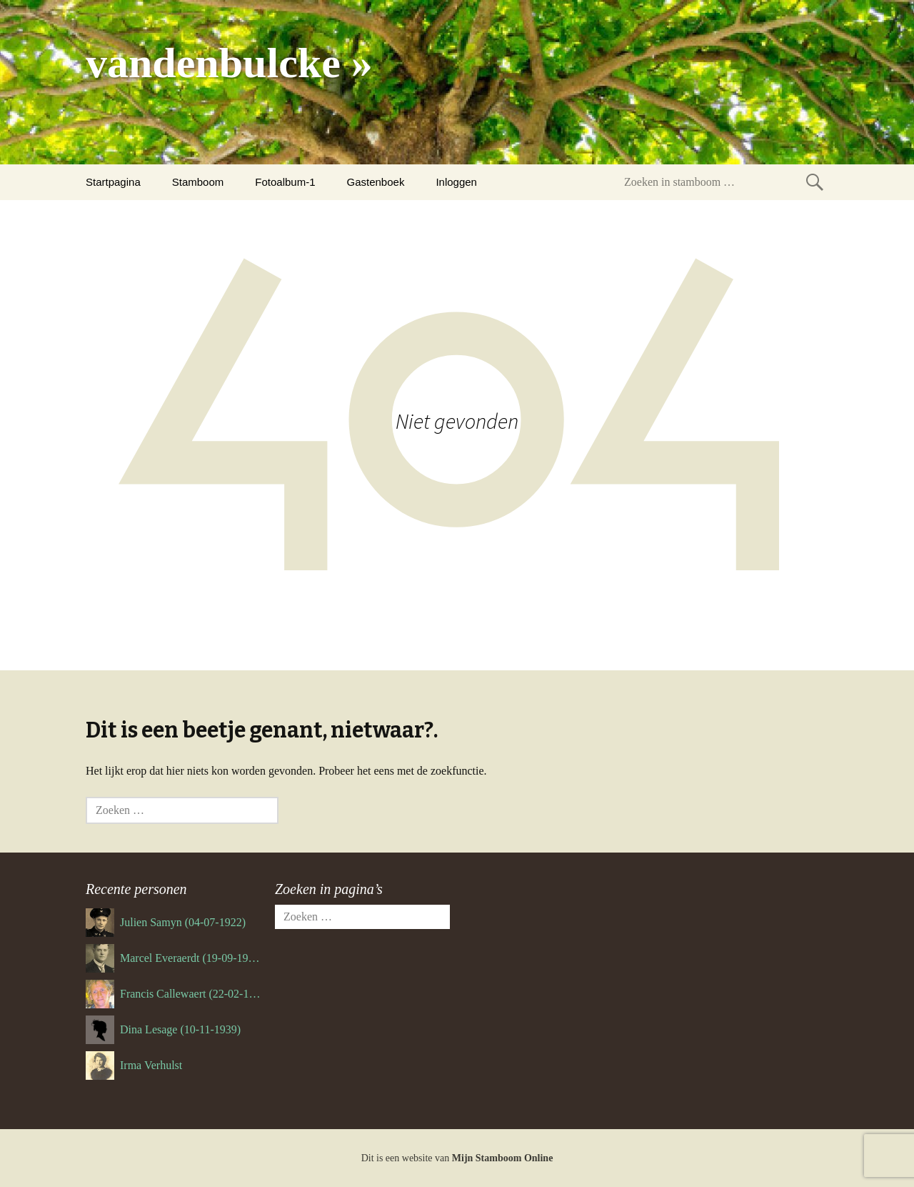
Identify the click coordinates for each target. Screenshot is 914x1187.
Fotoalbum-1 (285, 182)
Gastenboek (376, 182)
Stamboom (198, 182)
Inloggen (456, 182)
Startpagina (113, 182)
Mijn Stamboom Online (502, 1158)
